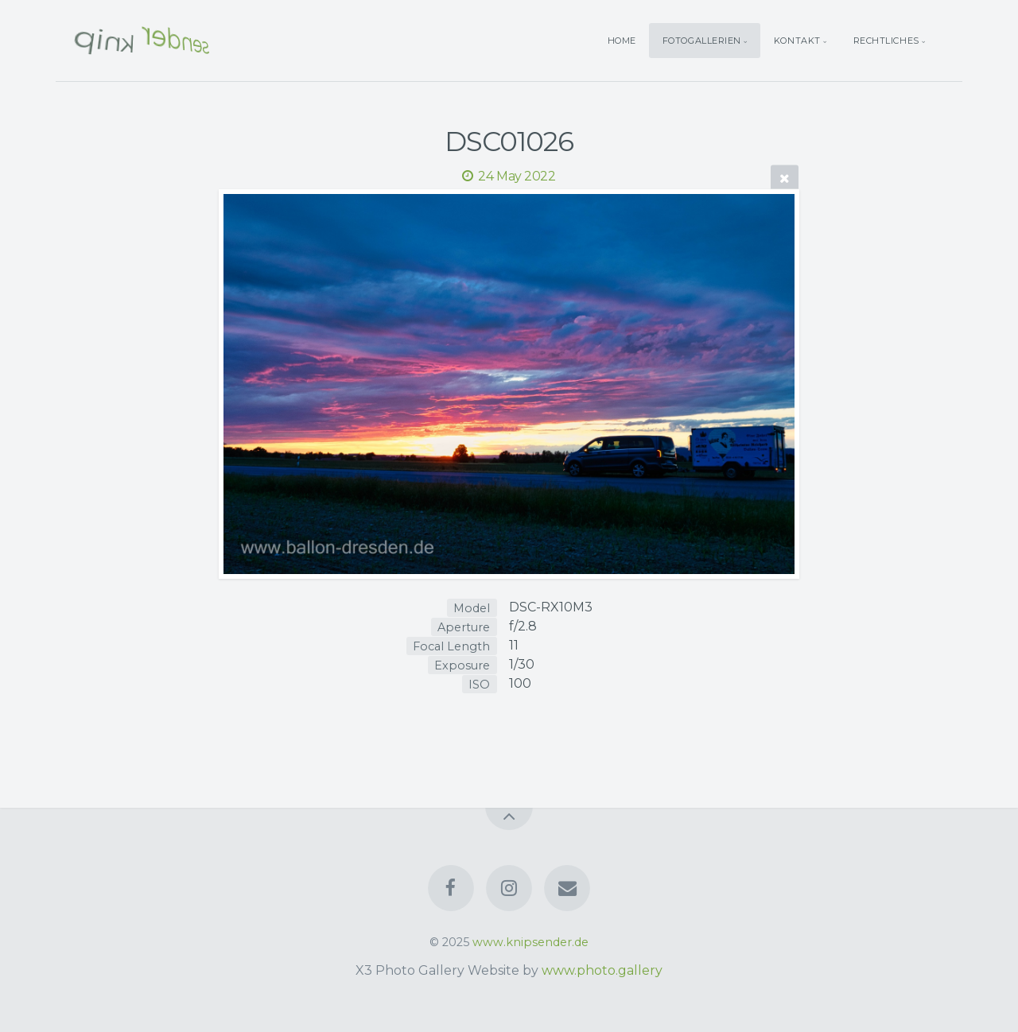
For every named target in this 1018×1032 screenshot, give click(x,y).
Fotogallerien (701, 40)
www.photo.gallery (602, 970)
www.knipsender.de (530, 942)
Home (622, 40)
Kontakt (797, 40)
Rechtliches (886, 40)
